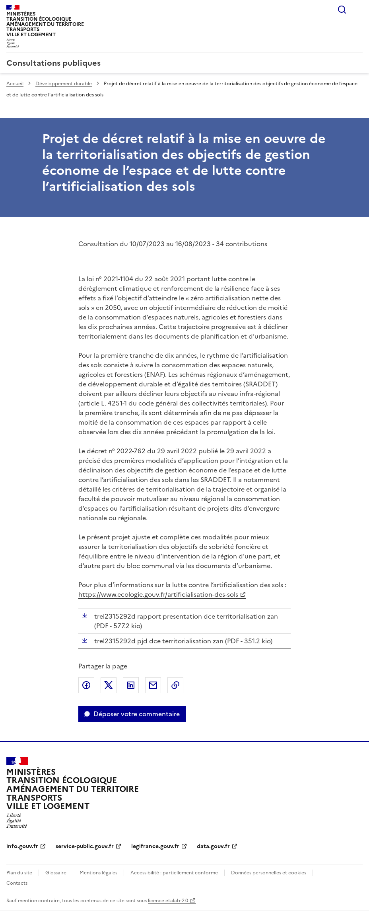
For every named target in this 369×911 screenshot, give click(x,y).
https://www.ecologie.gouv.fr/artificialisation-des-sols (158, 594)
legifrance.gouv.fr (155, 846)
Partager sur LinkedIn (131, 685)
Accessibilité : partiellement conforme (174, 872)
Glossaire (55, 872)
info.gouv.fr (22, 846)
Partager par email (153, 685)
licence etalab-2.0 (168, 900)
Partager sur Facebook (86, 685)
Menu (358, 10)
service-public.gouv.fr (85, 846)
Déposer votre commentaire (136, 714)
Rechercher (342, 10)
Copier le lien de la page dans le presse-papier (175, 685)
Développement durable (63, 83)
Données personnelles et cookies (268, 872)
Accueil (14, 83)
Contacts (16, 883)
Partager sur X (109, 685)
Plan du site (19, 872)
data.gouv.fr (213, 846)
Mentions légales (98, 872)
